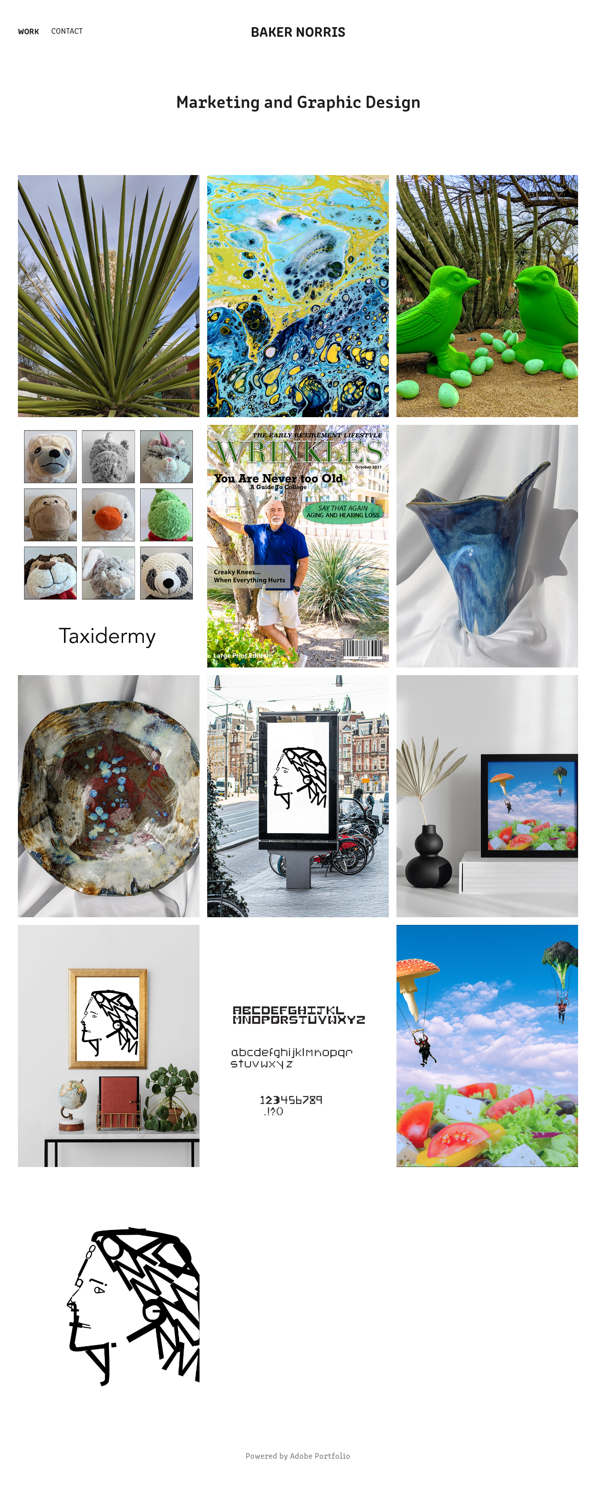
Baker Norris (298, 30)
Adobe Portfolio (320, 1455)
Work (28, 30)
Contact (67, 30)
